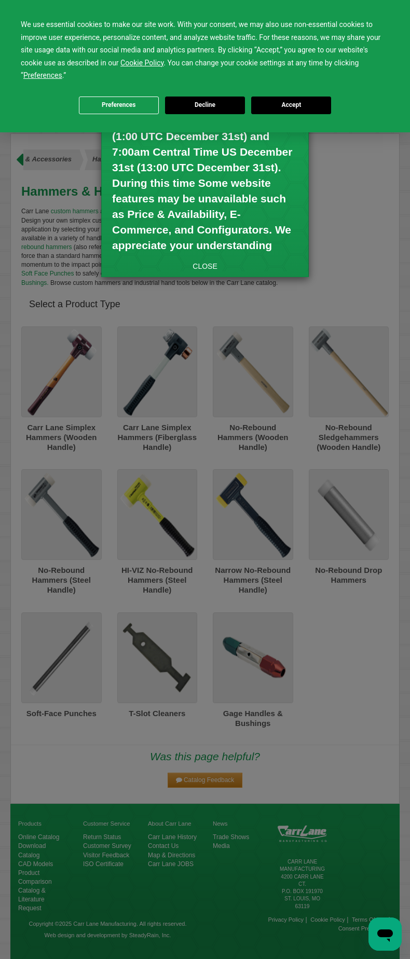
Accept (291, 104)
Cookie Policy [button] (141, 63)
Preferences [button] (42, 75)
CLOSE (205, 266)
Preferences (119, 104)
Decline (205, 104)
